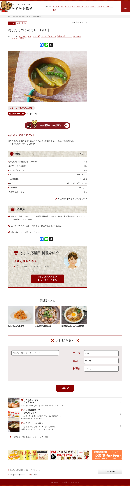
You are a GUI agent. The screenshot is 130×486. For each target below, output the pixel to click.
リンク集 (34, 475)
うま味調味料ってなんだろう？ (72, 199)
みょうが (68, 6)
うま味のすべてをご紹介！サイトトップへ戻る (30, 437)
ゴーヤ (86, 6)
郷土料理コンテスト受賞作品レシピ (103, 78)
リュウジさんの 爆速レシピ (100, 57)
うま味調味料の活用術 (50, 125)
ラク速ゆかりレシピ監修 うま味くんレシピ (99, 50)
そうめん (56, 6)
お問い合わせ (109, 472)
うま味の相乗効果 (63, 141)
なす (74, 6)
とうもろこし (108, 6)
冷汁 (62, 6)
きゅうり (79, 6)
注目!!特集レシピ (97, 43)
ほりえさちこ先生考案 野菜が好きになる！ (98, 71)
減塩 (22, 38)
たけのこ (22, 36)
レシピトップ (95, 32)
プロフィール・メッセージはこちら (32, 266)
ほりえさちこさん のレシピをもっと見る (47, 278)
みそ (29, 36)
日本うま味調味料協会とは (19, 470)
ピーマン (93, 6)
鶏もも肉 (77, 36)
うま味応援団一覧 (97, 84)
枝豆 (54, 10)
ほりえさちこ (13, 38)
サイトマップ (35, 470)
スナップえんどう (48, 36)
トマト (99, 6)
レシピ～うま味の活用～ (102, 26)
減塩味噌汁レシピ (64, 36)
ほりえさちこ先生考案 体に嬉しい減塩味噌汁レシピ (101, 64)
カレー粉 (36, 36)
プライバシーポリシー (17, 475)
